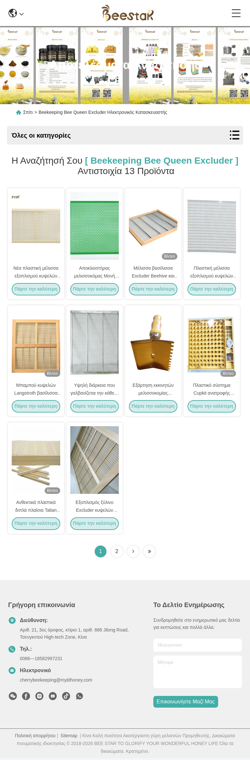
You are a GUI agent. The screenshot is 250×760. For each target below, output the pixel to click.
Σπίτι (28, 112)
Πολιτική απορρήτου (35, 737)
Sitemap (69, 737)
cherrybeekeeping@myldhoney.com (56, 681)
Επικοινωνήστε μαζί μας (186, 703)
